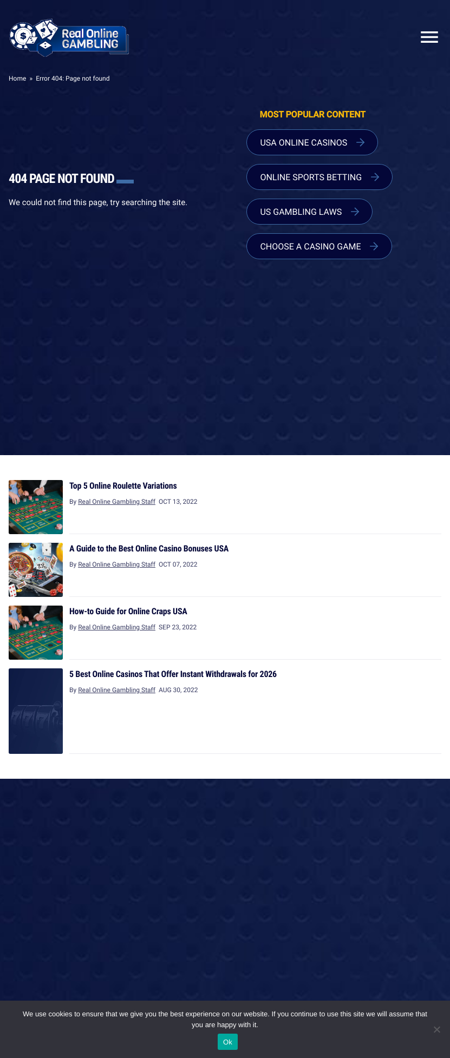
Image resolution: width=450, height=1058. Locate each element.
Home (17, 78)
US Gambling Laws (301, 212)
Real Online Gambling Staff (116, 501)
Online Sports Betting (311, 177)
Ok (227, 1042)
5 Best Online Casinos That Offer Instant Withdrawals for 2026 (173, 674)
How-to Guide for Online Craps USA (128, 611)
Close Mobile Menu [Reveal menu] (425, 37)
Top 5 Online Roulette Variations (123, 485)
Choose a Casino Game (310, 246)
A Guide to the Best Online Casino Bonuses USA (149, 548)
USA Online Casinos (303, 142)
